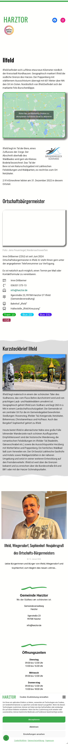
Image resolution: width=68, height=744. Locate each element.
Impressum (49, 740)
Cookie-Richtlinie (20, 740)
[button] (64, 697)
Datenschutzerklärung (36, 740)
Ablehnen (34, 727)
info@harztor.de (34, 625)
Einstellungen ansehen (34, 734)
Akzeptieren (34, 719)
